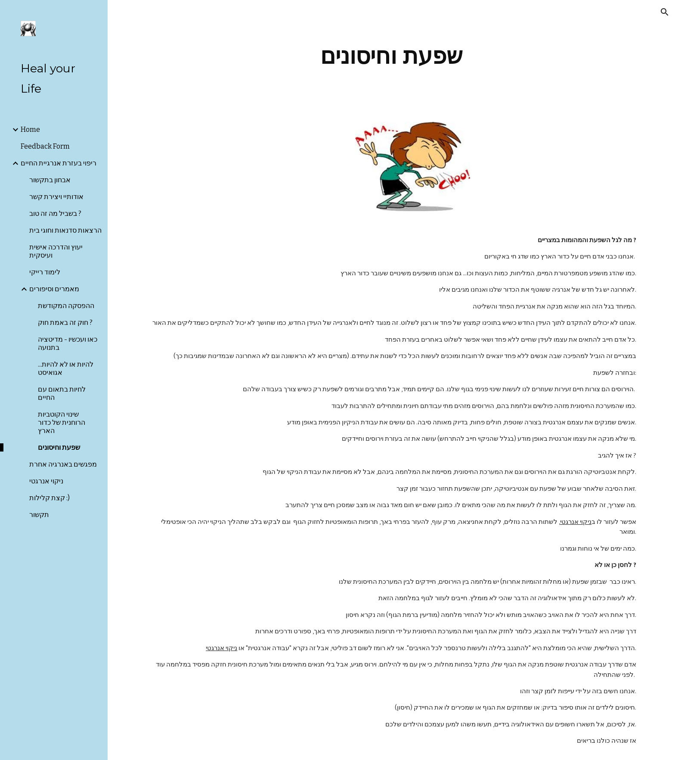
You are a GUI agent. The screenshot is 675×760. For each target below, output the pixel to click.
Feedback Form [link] (45, 146)
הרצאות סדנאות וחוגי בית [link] (65, 230)
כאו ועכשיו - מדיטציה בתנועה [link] (67, 343)
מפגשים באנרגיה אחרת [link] (63, 464)
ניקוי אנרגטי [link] (46, 481)
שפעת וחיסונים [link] (59, 447)
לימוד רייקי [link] (44, 272)
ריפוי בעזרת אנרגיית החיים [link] (58, 163)
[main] (391, 55)
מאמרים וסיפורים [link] (54, 289)
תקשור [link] (39, 515)
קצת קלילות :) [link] (49, 498)
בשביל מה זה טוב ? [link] (55, 213)
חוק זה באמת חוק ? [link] (65, 322)
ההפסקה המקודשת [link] (66, 306)
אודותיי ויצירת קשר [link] (56, 197)
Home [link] (30, 129)
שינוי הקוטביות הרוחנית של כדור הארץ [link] (61, 422)
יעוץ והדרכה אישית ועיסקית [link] (56, 251)
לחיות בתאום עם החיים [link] (62, 393)
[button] (664, 12)
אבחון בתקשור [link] (50, 180)
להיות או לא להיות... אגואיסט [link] (65, 368)
